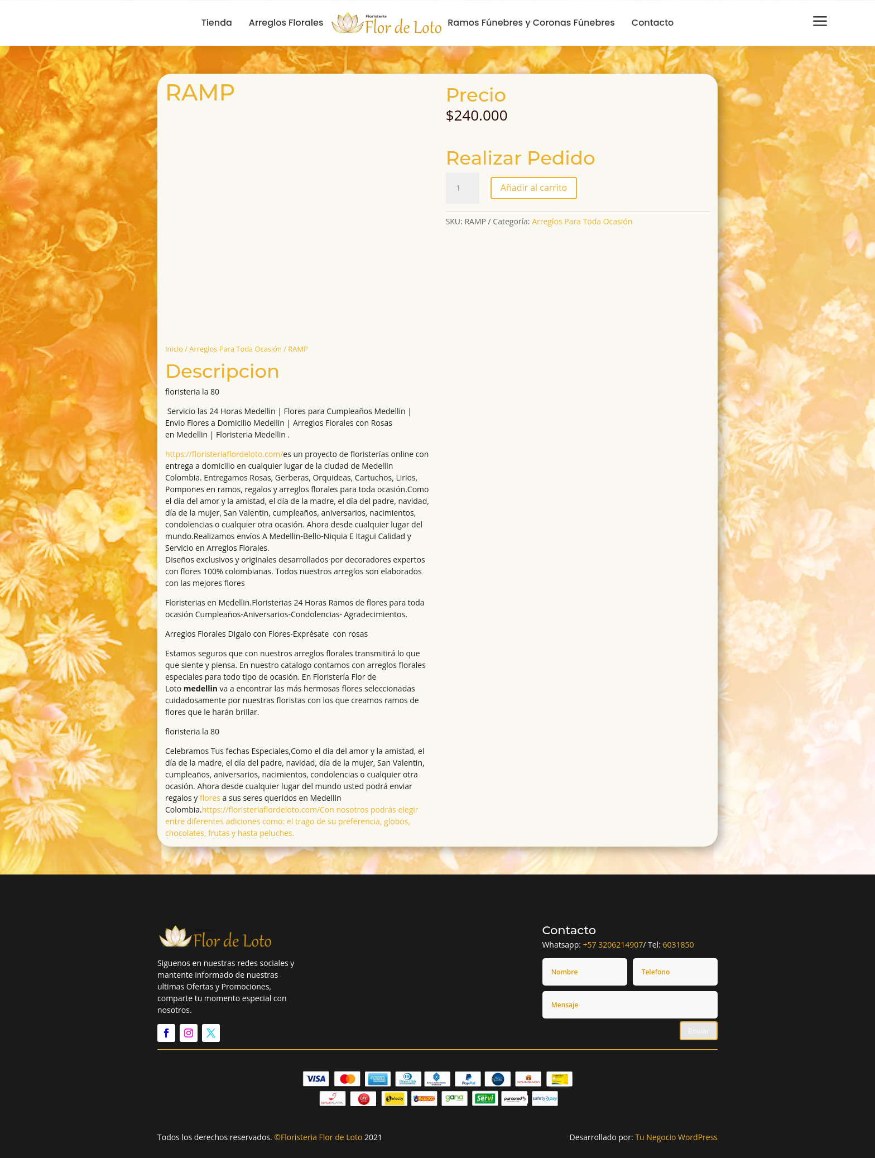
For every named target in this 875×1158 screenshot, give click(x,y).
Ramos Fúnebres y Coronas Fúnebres (531, 22)
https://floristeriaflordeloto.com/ (224, 454)
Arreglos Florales (286, 22)
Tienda (216, 22)
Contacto (653, 22)
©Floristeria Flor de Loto (318, 1137)
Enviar (698, 1031)
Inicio (174, 349)
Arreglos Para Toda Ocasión (235, 349)
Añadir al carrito (534, 187)
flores (210, 797)
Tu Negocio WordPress (676, 1137)
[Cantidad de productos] (462, 188)
